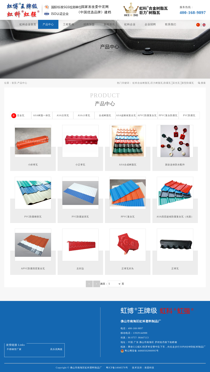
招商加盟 (89, 24)
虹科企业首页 (28, 24)
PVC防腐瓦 (189, 115)
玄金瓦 (20, 115)
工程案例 (68, 24)
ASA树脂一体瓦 (42, 115)
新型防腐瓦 (188, 83)
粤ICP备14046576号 (117, 367)
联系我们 (170, 24)
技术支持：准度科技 (143, 367)
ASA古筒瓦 (63, 115)
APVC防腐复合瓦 (147, 115)
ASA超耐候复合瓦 (126, 115)
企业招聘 (150, 24)
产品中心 (48, 24)
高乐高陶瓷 (56, 349)
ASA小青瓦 (84, 115)
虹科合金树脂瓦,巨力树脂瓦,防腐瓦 (152, 83)
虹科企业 (130, 24)
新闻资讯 (109, 24)
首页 (14, 83)
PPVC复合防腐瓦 (168, 115)
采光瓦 (176, 83)
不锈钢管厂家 (14, 349)
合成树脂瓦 (105, 115)
